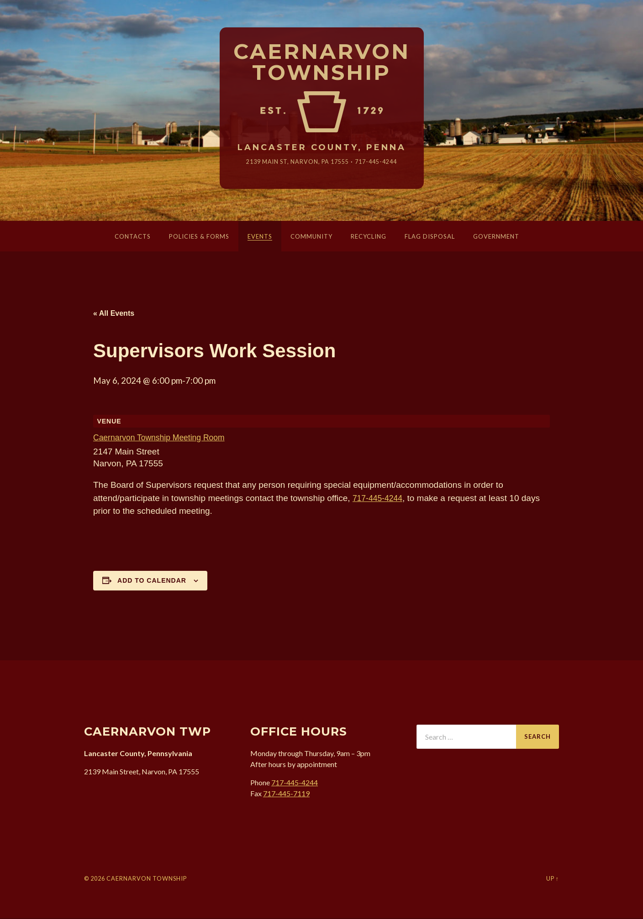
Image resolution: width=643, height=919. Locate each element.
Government (496, 237)
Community (311, 237)
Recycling (368, 237)
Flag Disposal (430, 237)
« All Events (113, 314)
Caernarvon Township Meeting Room (164, 438)
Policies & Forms (199, 237)
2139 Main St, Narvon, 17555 (295, 162)
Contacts (133, 237)
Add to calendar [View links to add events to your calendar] (151, 581)
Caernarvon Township (322, 62)
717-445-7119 (286, 793)
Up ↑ (552, 879)
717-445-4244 (381, 162)
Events (260, 237)
